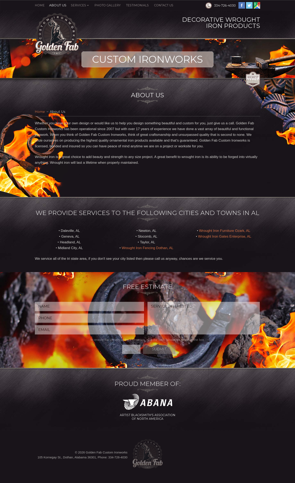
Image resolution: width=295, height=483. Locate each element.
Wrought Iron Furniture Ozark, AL (224, 231)
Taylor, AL (147, 242)
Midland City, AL (70, 248)
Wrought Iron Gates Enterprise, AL (224, 236)
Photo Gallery (107, 5)
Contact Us (163, 5)
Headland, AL (70, 242)
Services (78, 5)
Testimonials (137, 5)
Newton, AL (148, 231)
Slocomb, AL (147, 236)
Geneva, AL (70, 236)
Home (40, 5)
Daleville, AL (70, 231)
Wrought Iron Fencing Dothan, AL (147, 248)
